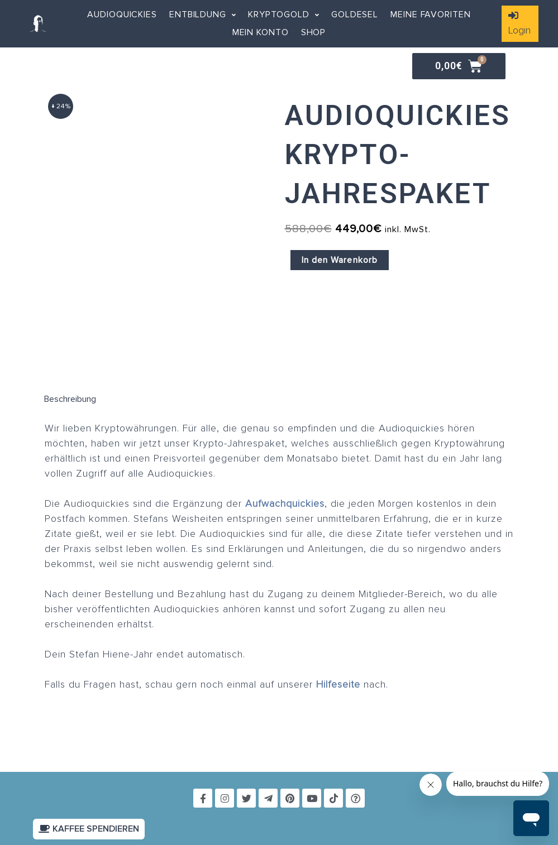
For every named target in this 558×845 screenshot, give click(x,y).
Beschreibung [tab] (70, 399)
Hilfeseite (338, 685)
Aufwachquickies (285, 504)
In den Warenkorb (340, 260)
